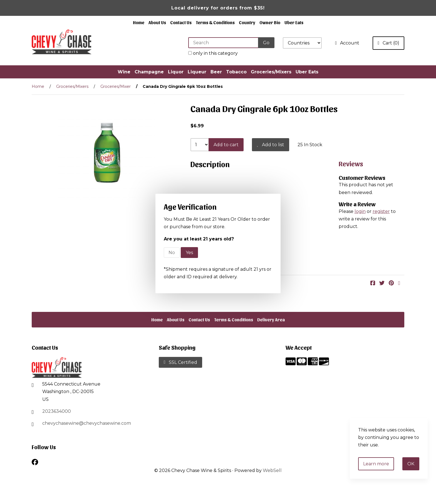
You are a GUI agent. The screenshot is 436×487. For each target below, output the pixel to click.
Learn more (376, 463)
